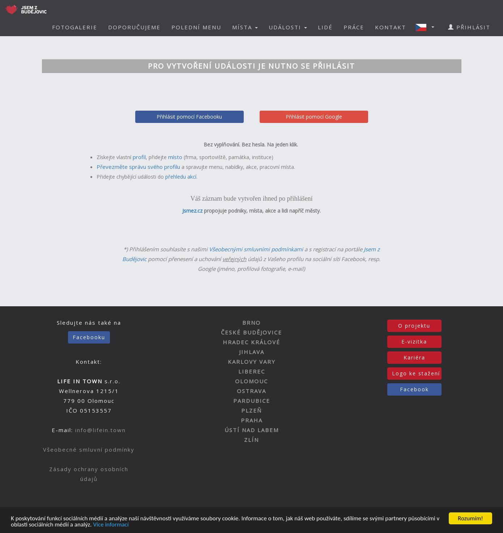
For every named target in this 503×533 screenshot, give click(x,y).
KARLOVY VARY (252, 361)
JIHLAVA (251, 351)
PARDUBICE (251, 400)
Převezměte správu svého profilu (138, 166)
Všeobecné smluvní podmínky (89, 449)
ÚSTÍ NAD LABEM (252, 430)
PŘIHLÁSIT (469, 27)
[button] (427, 27)
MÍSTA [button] (245, 27)
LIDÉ (325, 27)
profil (139, 157)
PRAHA (252, 420)
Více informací (110, 525)
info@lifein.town (100, 430)
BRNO (251, 322)
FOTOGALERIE (74, 27)
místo (175, 157)
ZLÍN (251, 439)
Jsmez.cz (192, 210)
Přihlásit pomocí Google (314, 116)
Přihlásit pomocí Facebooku (189, 116)
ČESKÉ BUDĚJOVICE (251, 332)
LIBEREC (251, 371)
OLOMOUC (251, 381)
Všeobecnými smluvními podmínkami (256, 249)
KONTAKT (390, 27)
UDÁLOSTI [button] (288, 27)
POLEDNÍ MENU (196, 27)
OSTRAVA (251, 391)
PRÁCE (354, 27)
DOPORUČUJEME (134, 27)
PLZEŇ (251, 410)
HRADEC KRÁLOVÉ (251, 342)
